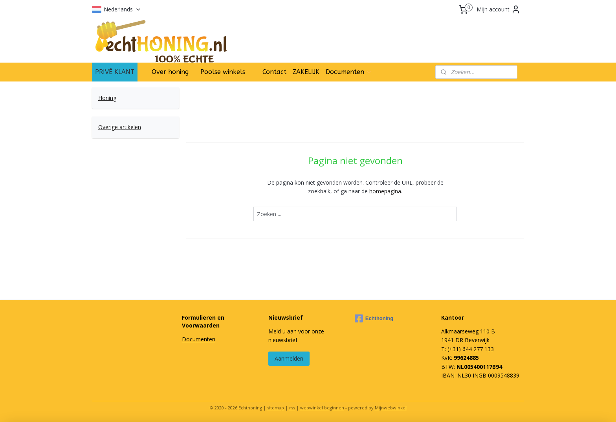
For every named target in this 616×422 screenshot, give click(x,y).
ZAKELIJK (306, 72)
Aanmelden (289, 358)
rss (292, 408)
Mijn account (499, 9)
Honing (107, 98)
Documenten (349, 72)
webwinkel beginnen (322, 408)
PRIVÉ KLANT (114, 72)
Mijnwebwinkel (391, 408)
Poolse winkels (222, 72)
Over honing (170, 72)
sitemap (275, 408)
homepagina (385, 191)
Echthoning (374, 318)
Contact (274, 72)
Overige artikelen (119, 127)
